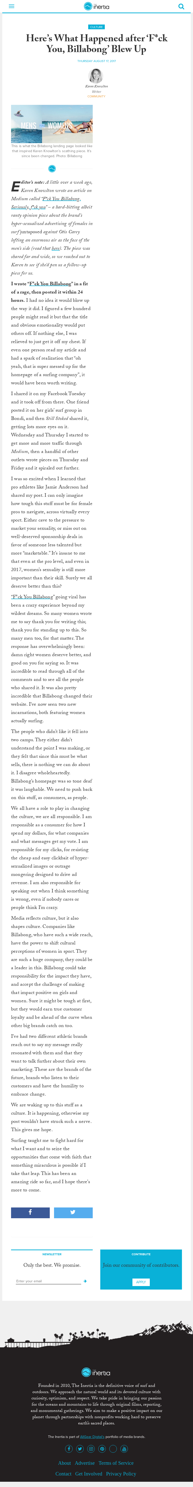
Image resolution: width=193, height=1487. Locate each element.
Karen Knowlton (96, 87)
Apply (141, 1282)
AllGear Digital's (92, 1437)
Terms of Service (116, 1463)
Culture (96, 27)
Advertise (85, 1463)
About (64, 1463)
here (55, 249)
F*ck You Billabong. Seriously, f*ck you (46, 203)
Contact (64, 1473)
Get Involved (88, 1473)
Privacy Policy (121, 1473)
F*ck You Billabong (50, 284)
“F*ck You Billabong (32, 597)
